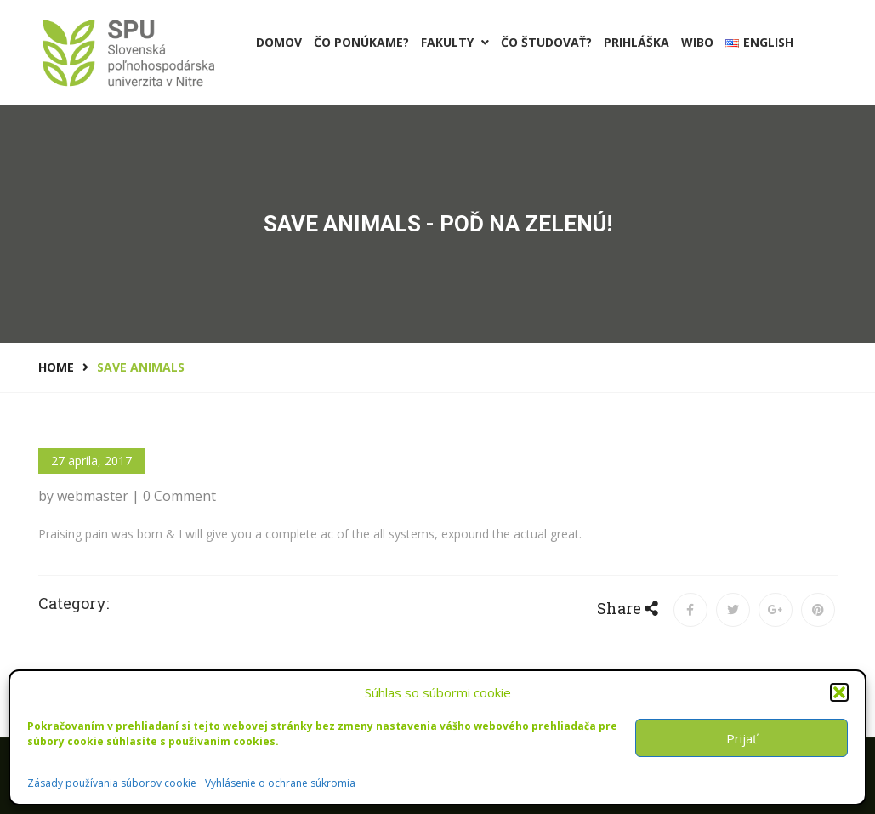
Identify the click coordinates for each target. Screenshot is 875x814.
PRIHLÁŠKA (636, 42)
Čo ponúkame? (361, 42)
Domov (279, 42)
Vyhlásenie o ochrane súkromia (280, 783)
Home (56, 367)
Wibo (697, 42)
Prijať (741, 738)
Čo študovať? (546, 42)
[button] (839, 692)
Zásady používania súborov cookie (111, 783)
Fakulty (455, 42)
